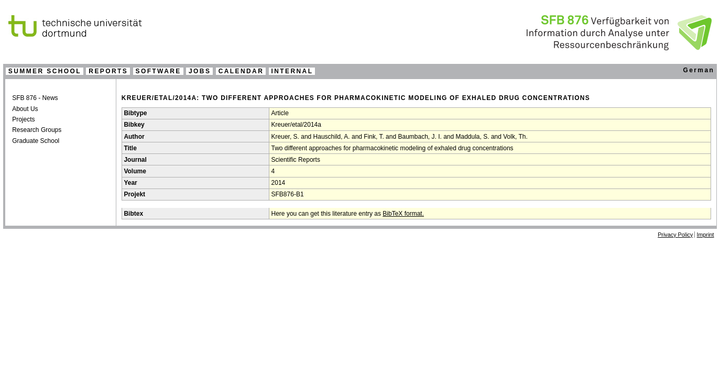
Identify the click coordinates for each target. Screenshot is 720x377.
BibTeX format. (403, 213)
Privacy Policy (675, 234)
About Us (25, 109)
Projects (23, 119)
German (698, 70)
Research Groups (36, 130)
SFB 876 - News (35, 98)
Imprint (705, 234)
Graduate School (35, 141)
